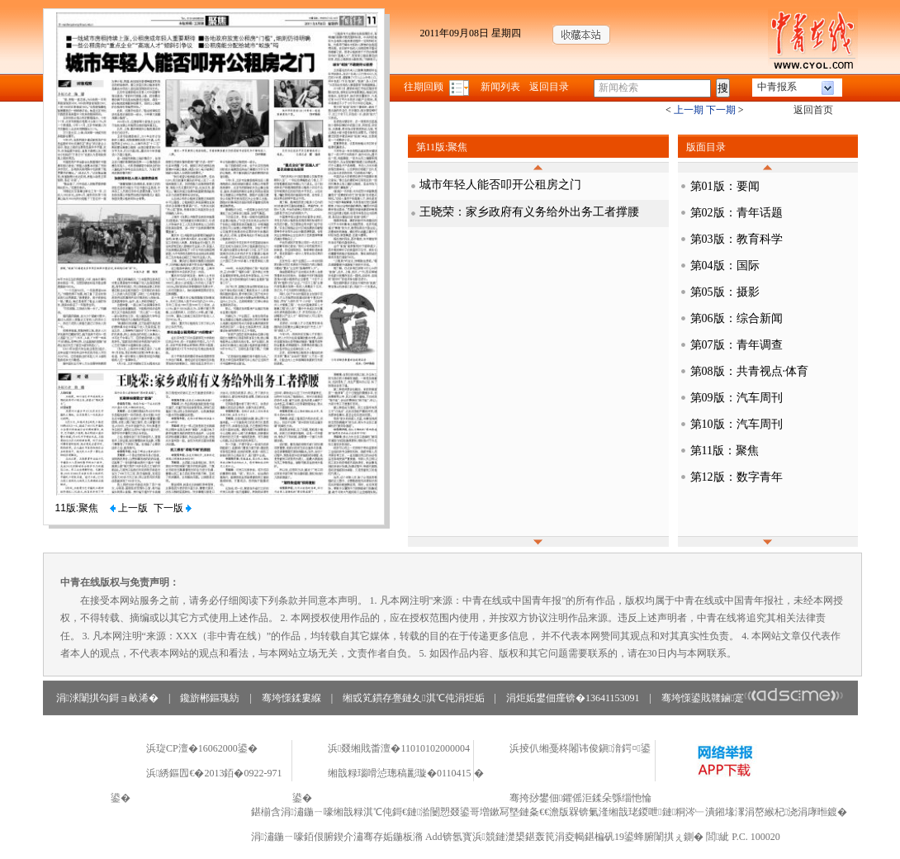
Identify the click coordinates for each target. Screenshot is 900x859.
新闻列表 (500, 87)
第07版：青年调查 (736, 345)
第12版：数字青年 (736, 477)
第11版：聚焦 (724, 450)
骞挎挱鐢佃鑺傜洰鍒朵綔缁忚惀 (580, 798)
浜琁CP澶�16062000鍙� (202, 748)
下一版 (173, 508)
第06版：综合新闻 (736, 318)
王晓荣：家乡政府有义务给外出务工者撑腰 (529, 212)
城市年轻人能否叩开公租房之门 (500, 184)
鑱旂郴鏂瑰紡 (209, 698)
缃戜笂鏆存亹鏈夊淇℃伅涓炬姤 (413, 698)
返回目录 (549, 87)
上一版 (129, 508)
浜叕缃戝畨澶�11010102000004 (399, 748)
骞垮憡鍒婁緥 (291, 698)
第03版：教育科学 (736, 239)
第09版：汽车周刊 (736, 398)
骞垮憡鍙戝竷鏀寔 (752, 698)
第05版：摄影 (725, 292)
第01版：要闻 (725, 186)
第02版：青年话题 (736, 212)
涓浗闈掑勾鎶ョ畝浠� (107, 698)
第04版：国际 (725, 265)
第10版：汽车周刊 (736, 424)
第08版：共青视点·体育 (749, 371)
